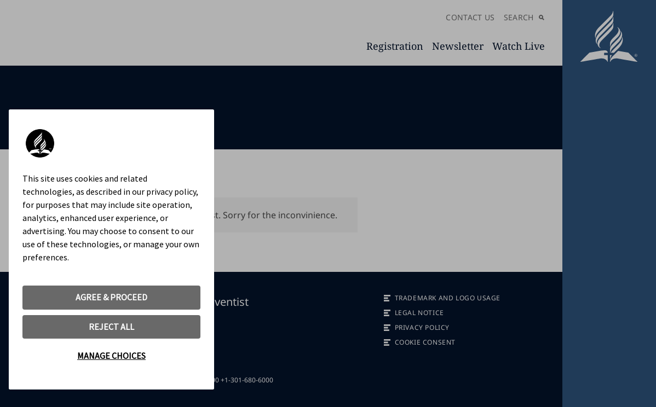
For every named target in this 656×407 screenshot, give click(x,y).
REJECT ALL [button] (111, 326)
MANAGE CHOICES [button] (111, 355)
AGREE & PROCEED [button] (111, 297)
